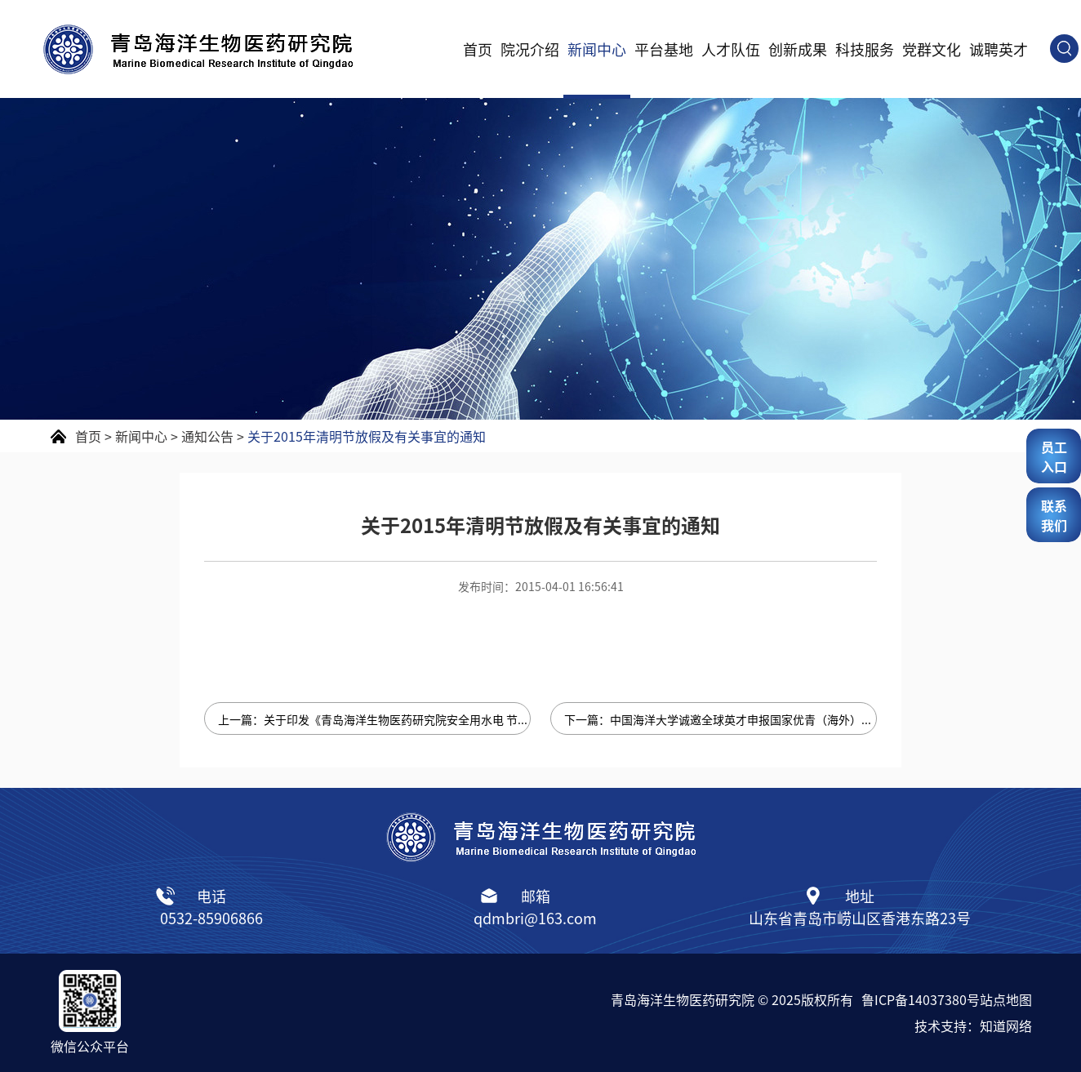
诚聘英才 (998, 49)
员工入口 (1054, 456)
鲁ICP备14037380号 (920, 999)
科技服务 (864, 49)
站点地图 (1006, 999)
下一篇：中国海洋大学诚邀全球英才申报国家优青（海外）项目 (720, 719)
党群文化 (931, 49)
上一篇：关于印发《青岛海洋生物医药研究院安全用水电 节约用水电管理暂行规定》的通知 (374, 719)
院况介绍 (529, 49)
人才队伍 (730, 49)
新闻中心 (596, 49)
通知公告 (207, 436)
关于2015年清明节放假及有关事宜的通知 (366, 436)
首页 (477, 49)
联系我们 (1054, 515)
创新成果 (797, 49)
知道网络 (1006, 1025)
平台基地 (663, 49)
